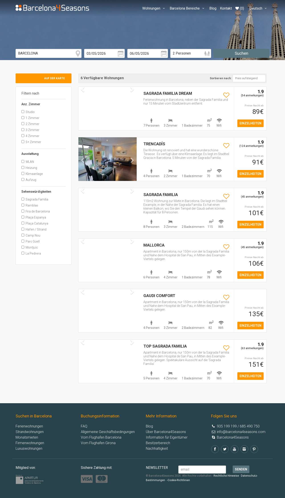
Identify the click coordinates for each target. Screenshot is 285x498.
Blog (212, 8)
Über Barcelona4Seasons (166, 432)
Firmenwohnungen (30, 443)
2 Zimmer (30, 124)
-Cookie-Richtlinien (178, 480)
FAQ (84, 426)
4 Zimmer (30, 136)
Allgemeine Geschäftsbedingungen (108, 432)
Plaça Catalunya (34, 223)
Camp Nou (30, 235)
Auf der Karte (54, 78)
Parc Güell (30, 241)
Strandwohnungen (30, 432)
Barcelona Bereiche (188, 8)
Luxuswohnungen (29, 448)
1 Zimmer (30, 118)
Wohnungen (154, 8)
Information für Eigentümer (166, 437)
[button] (82, 169)
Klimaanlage (32, 174)
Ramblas (29, 205)
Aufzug (28, 180)
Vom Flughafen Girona (98, 443)
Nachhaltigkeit (157, 448)
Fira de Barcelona (35, 211)
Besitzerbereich (158, 443)
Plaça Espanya (33, 217)
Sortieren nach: (221, 78)
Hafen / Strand (34, 229)
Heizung (29, 168)
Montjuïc (29, 247)
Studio (28, 112)
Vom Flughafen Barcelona (101, 437)
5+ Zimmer (31, 142)
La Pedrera (31, 253)
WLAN (27, 162)
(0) (239, 8)
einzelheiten (250, 123)
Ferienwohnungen (29, 426)
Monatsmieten (27, 437)
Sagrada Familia (34, 199)
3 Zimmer (30, 130)
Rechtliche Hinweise (226, 475)
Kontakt (226, 8)
